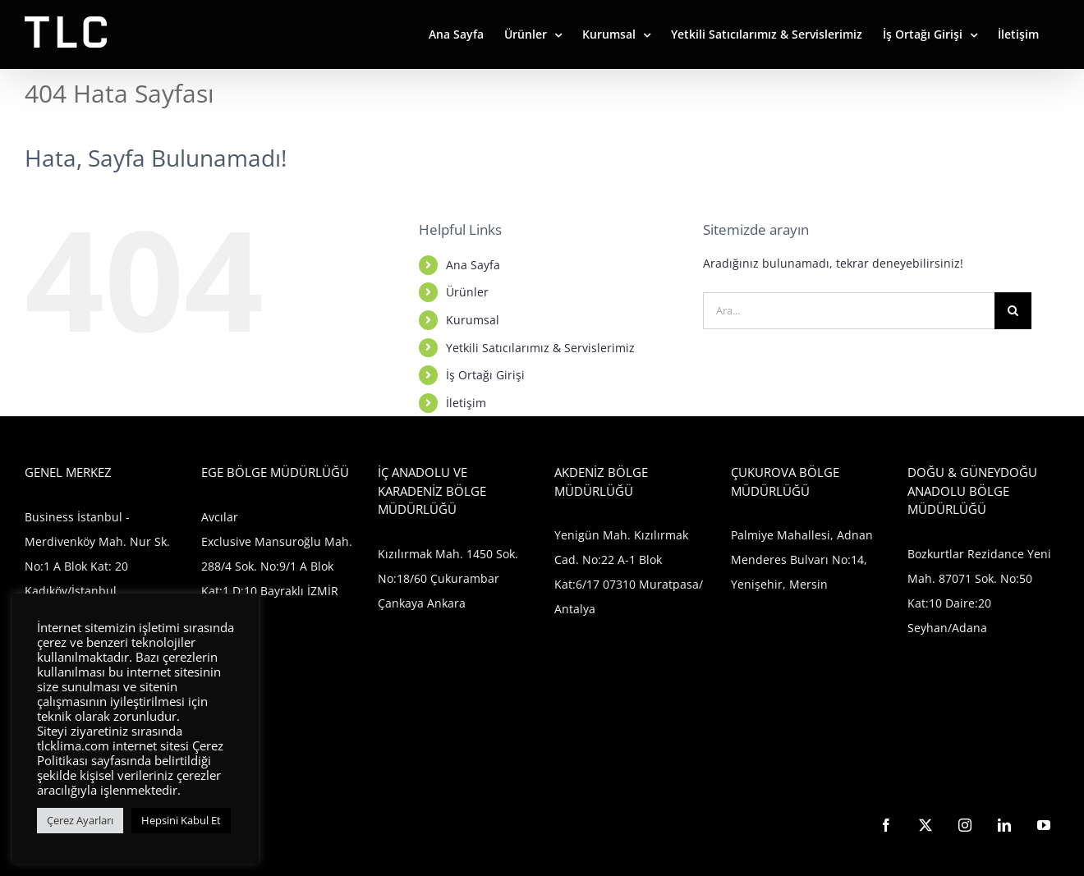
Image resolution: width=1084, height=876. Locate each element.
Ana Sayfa (473, 265)
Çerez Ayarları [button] (80, 820)
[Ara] (1012, 310)
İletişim (466, 402)
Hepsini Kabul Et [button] (181, 820)
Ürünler (467, 292)
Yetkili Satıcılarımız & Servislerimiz (540, 347)
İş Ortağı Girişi (485, 375)
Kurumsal (472, 320)
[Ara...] (848, 310)
